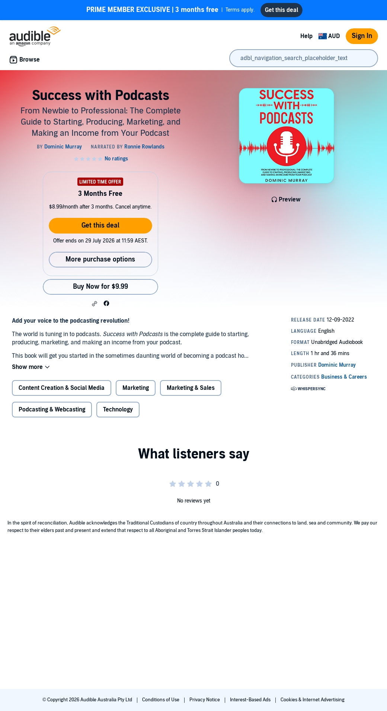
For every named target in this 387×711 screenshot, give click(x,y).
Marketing (135, 388)
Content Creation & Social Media (62, 388)
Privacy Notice (205, 700)
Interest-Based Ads (251, 700)
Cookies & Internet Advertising (313, 700)
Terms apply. (170, 10)
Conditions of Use (161, 700)
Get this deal (100, 225)
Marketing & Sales (191, 388)
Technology (118, 409)
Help (306, 36)
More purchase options (100, 259)
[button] (94, 304)
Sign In (362, 36)
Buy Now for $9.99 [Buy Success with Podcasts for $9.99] (100, 287)
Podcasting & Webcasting (52, 409)
